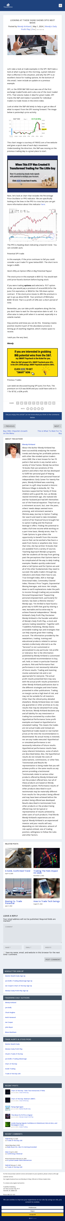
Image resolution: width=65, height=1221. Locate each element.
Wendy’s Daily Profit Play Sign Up (16, 991)
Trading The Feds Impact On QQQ (46, 872)
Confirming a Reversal (14, 1154)
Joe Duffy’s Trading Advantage (16, 1059)
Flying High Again (17, 1107)
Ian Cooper (9, 1022)
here (43, 204)
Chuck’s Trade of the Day (14, 1054)
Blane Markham (10, 1032)
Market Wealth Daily (12, 1044)
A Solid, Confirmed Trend (17, 871)
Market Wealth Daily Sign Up (15, 976)
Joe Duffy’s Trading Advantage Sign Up (18, 981)
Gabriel (7, 1139)
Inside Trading (10, 1069)
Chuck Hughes (10, 1012)
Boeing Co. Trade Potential (13, 902)
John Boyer (9, 1027)
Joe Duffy (8, 1007)
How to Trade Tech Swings (47, 901)
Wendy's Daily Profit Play (26, 1117)
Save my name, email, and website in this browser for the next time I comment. (31, 953)
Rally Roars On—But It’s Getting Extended (22, 1147)
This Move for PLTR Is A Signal (21, 1115)
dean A (7, 1152)
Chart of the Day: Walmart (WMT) (23, 1099)
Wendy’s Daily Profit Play (13, 1049)
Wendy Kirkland (24, 26)
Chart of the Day (11, 1064)
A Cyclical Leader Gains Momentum (19, 1160)
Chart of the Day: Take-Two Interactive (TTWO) (28, 1091)
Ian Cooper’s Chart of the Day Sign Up (18, 986)
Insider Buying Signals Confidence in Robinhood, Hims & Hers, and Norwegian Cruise (34, 1124)
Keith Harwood (10, 1017)
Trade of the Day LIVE (13, 1074)
